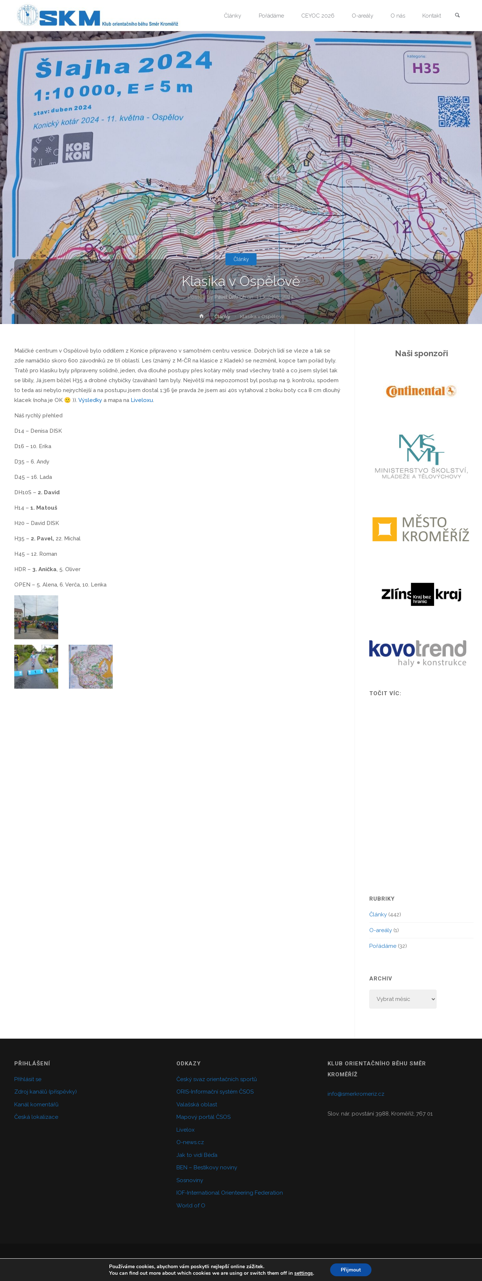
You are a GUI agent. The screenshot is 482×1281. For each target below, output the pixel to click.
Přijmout (351, 1269)
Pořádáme (382, 946)
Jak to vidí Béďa (196, 1155)
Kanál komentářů (36, 1104)
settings (303, 1273)
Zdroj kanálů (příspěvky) (45, 1091)
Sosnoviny (189, 1180)
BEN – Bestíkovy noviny (206, 1167)
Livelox (185, 1130)
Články (241, 259)
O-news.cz (190, 1142)
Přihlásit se (27, 1079)
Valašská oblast (196, 1104)
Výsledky (90, 400)
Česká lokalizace (36, 1117)
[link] (457, 16)
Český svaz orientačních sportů (216, 1079)
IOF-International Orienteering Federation (229, 1192)
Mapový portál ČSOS (203, 1117)
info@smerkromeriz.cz (356, 1094)
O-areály (380, 930)
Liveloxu (142, 400)
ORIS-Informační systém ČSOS (215, 1091)
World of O (190, 1205)
